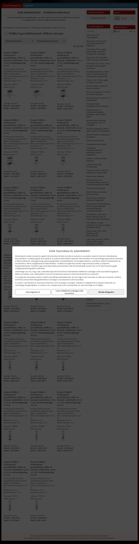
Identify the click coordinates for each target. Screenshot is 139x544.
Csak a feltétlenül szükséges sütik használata (69, 292)
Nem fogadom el (33, 292)
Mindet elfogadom (106, 292)
